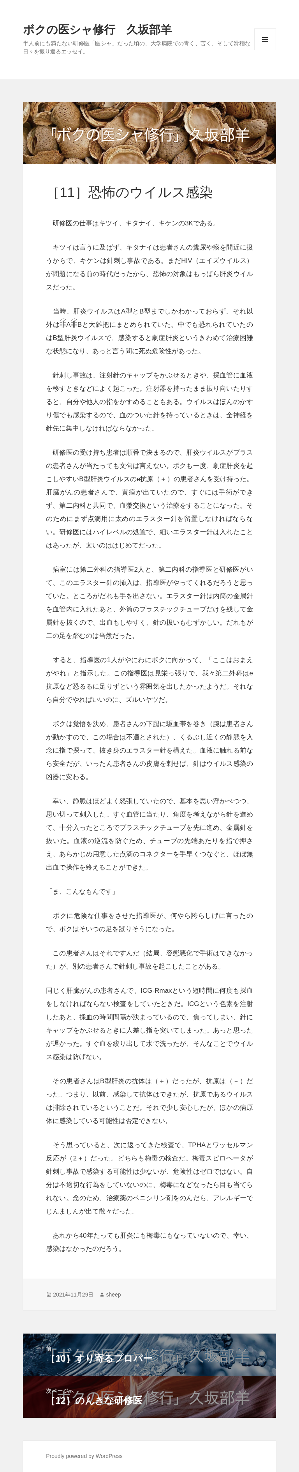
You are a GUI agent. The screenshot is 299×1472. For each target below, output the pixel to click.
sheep (113, 1294)
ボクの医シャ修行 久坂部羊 (97, 29)
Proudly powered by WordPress (84, 1456)
